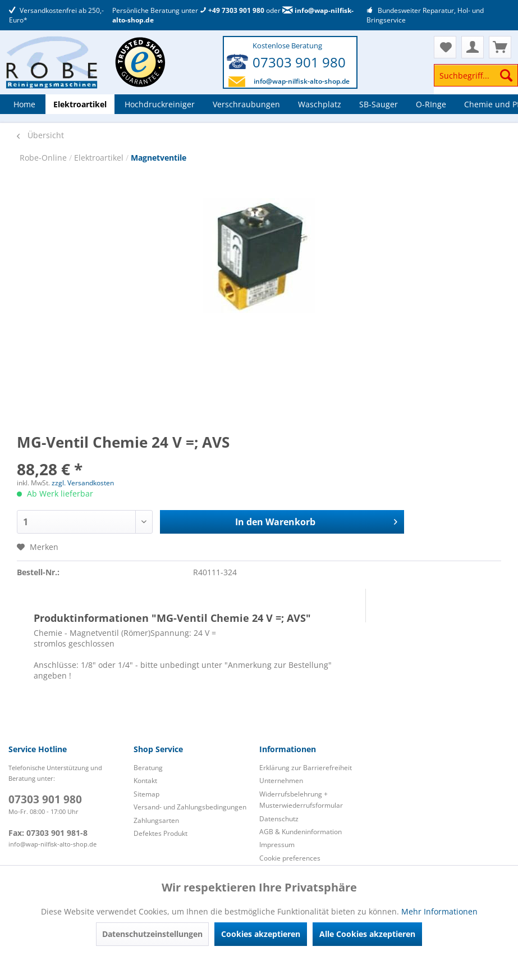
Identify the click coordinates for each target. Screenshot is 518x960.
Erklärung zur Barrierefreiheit (305, 767)
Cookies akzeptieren (260, 934)
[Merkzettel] (445, 47)
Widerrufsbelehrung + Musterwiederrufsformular (301, 799)
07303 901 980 (299, 62)
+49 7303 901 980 (232, 10)
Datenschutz (279, 818)
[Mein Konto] (472, 47)
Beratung (148, 767)
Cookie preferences (289, 858)
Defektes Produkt (160, 833)
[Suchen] (506, 75)
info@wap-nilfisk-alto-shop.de (302, 81)
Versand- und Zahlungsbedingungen (190, 807)
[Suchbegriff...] (476, 75)
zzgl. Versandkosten (83, 483)
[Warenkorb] (500, 47)
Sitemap (146, 794)
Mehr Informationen (439, 911)
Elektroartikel (100, 157)
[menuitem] (476, 80)
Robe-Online (44, 157)
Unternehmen (281, 780)
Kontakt (145, 780)
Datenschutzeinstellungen (152, 934)
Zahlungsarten (156, 820)
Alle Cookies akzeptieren (367, 934)
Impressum (277, 844)
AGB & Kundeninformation (300, 831)
